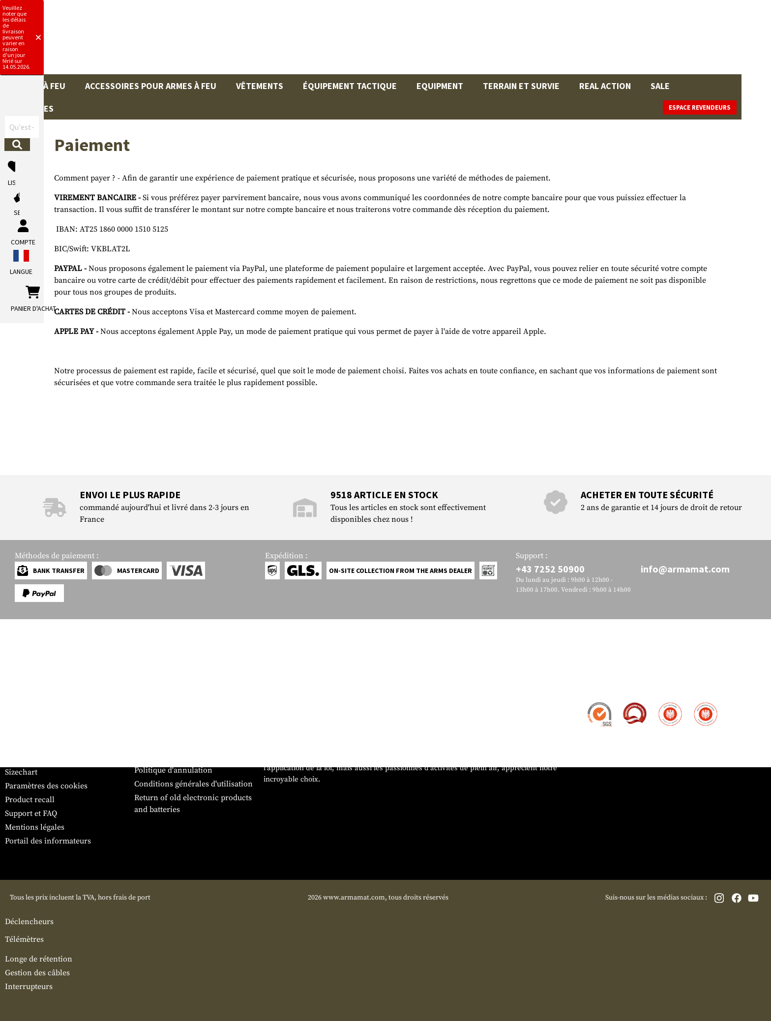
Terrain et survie (521, 85)
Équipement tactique (350, 85)
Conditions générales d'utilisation (193, 921)
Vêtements (259, 85)
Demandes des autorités (176, 880)
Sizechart (21, 909)
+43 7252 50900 (550, 706)
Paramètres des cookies (46, 923)
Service (23, 821)
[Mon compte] (624, 41)
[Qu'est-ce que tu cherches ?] (340, 41)
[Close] (505, 8)
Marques (708, 85)
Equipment (439, 85)
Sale (660, 85)
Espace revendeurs (729, 107)
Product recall (30, 937)
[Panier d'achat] (705, 41)
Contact (18, 840)
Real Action (605, 85)
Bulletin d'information (44, 896)
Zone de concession (169, 840)
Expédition (24, 854)
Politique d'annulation (173, 907)
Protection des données (175, 894)
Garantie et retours (38, 882)
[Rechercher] (468, 41)
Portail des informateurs (48, 978)
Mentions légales (34, 964)
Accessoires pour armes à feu (150, 85)
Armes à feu (40, 85)
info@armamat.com (685, 706)
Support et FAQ (31, 951)
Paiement (21, 868)
